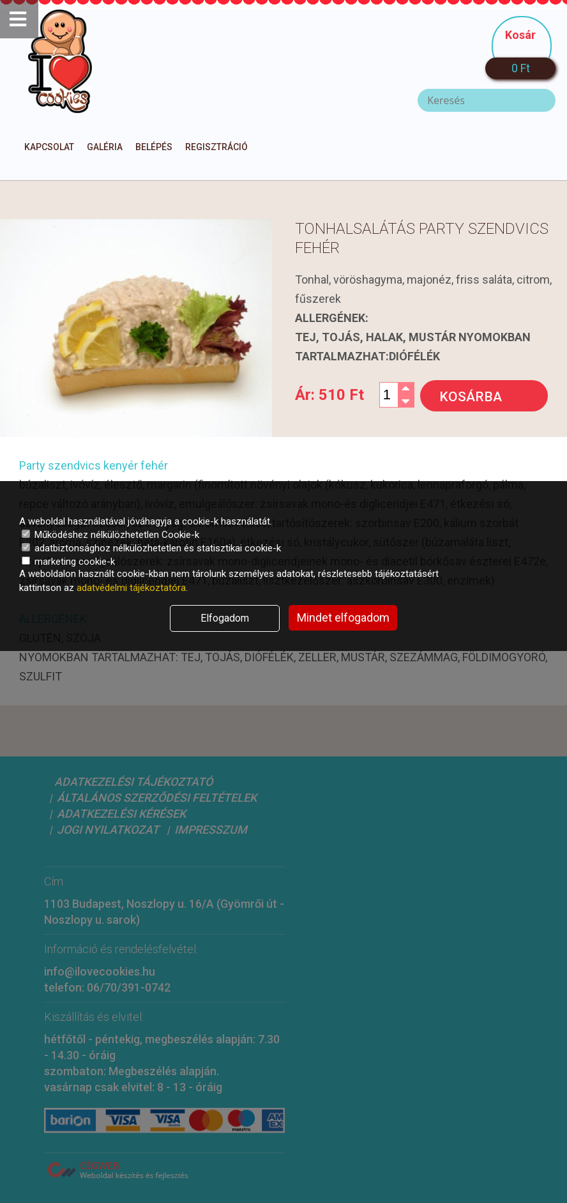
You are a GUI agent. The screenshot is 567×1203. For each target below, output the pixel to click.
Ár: (329, 395)
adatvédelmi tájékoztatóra (131, 588)
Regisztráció (216, 147)
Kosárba (470, 396)
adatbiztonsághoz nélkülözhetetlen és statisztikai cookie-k (151, 548)
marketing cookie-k (68, 561)
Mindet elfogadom (343, 617)
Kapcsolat (49, 147)
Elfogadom (224, 618)
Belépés (153, 147)
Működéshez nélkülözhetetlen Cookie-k (110, 534)
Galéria (105, 147)
